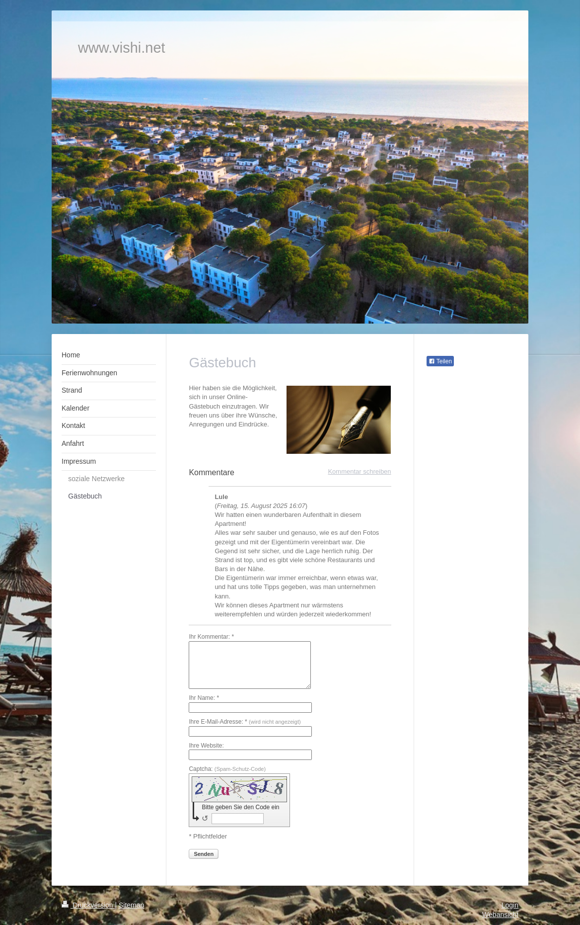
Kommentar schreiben (359, 471)
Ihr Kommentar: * (211, 636)
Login (510, 905)
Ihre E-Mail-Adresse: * (244, 721)
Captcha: (227, 768)
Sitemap (131, 905)
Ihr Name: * (204, 697)
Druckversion (88, 905)
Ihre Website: (206, 745)
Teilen (440, 361)
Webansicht (500, 915)
